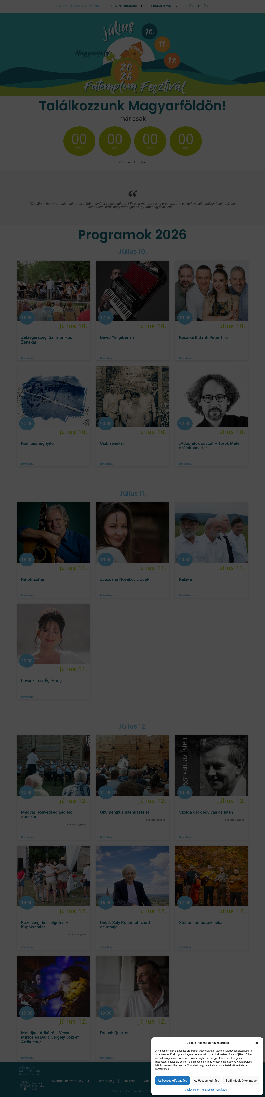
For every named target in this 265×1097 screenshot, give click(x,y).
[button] (257, 1043)
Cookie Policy (192, 1089)
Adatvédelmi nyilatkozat (214, 1089)
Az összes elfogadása (172, 1080)
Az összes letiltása (206, 1080)
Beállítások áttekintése (241, 1080)
